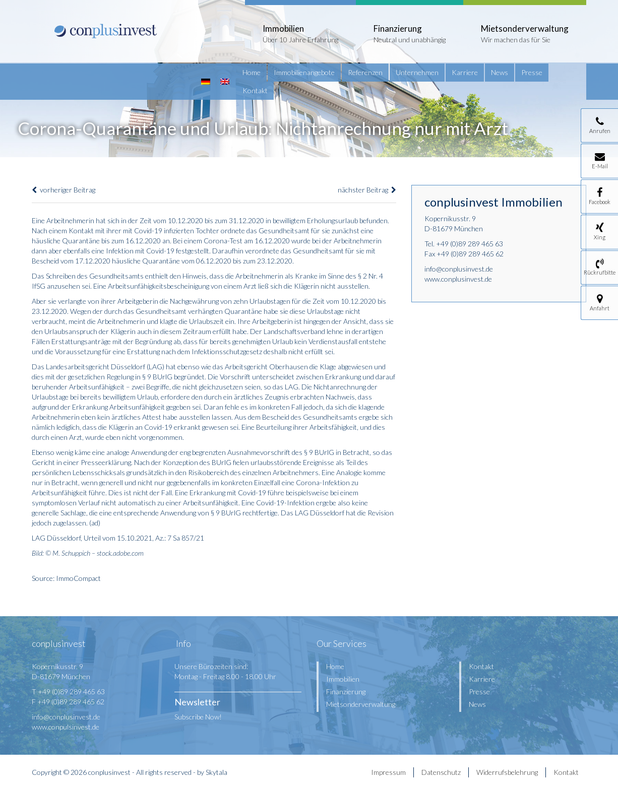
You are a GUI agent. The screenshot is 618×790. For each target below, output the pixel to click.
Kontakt (255, 90)
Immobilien (342, 679)
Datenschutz (441, 772)
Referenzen (365, 72)
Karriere (465, 72)
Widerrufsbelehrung (507, 772)
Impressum (388, 772)
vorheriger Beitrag (63, 189)
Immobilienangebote (304, 72)
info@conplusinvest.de (458, 269)
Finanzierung (345, 691)
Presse (531, 72)
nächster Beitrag (367, 189)
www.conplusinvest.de (458, 279)
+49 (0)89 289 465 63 (469, 243)
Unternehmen (417, 72)
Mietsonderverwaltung (360, 704)
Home (251, 72)
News (499, 72)
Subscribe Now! (198, 716)
